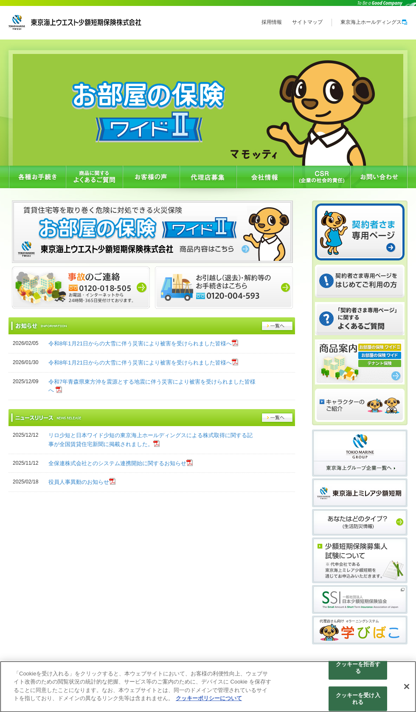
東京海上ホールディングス (374, 22)
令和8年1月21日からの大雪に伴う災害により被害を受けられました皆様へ (140, 343)
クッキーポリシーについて (209, 701)
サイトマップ (307, 22)
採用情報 (271, 22)
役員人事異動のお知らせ (78, 482)
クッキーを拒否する (358, 670)
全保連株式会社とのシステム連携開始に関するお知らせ (117, 463)
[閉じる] (406, 689)
